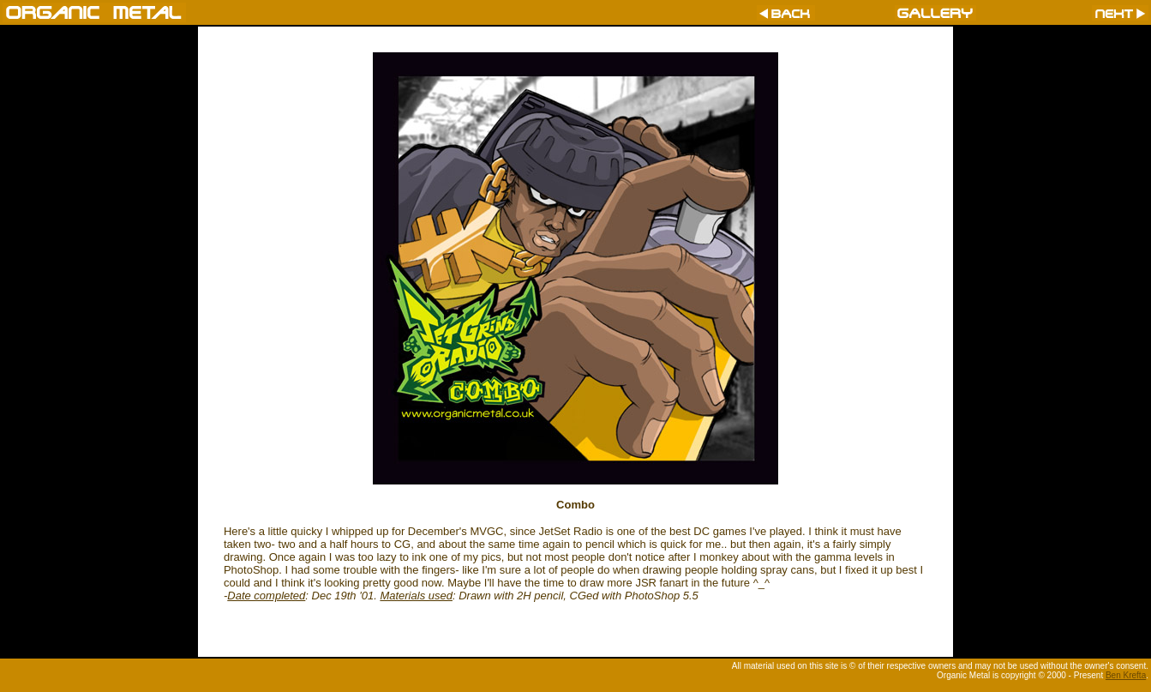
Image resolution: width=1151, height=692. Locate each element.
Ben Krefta (1126, 675)
